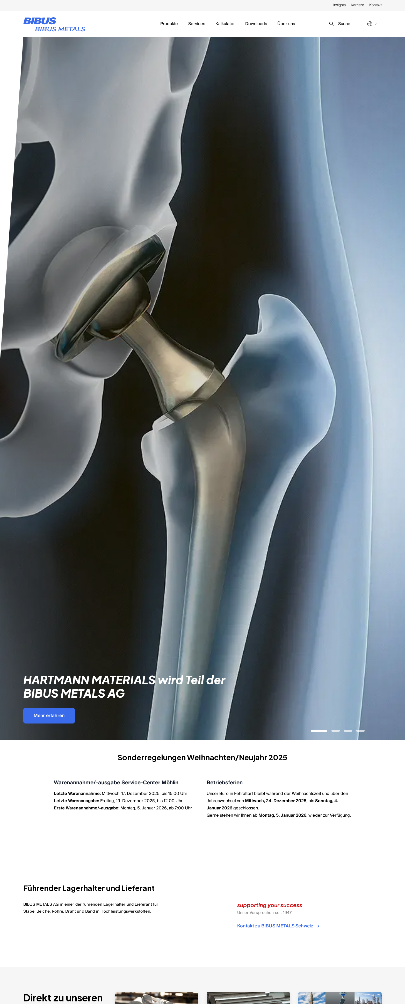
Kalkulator (225, 23)
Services (196, 23)
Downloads (256, 23)
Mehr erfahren (49, 716)
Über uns (286, 23)
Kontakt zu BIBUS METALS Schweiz (279, 926)
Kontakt (375, 5)
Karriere (357, 5)
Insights (339, 5)
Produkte (169, 23)
